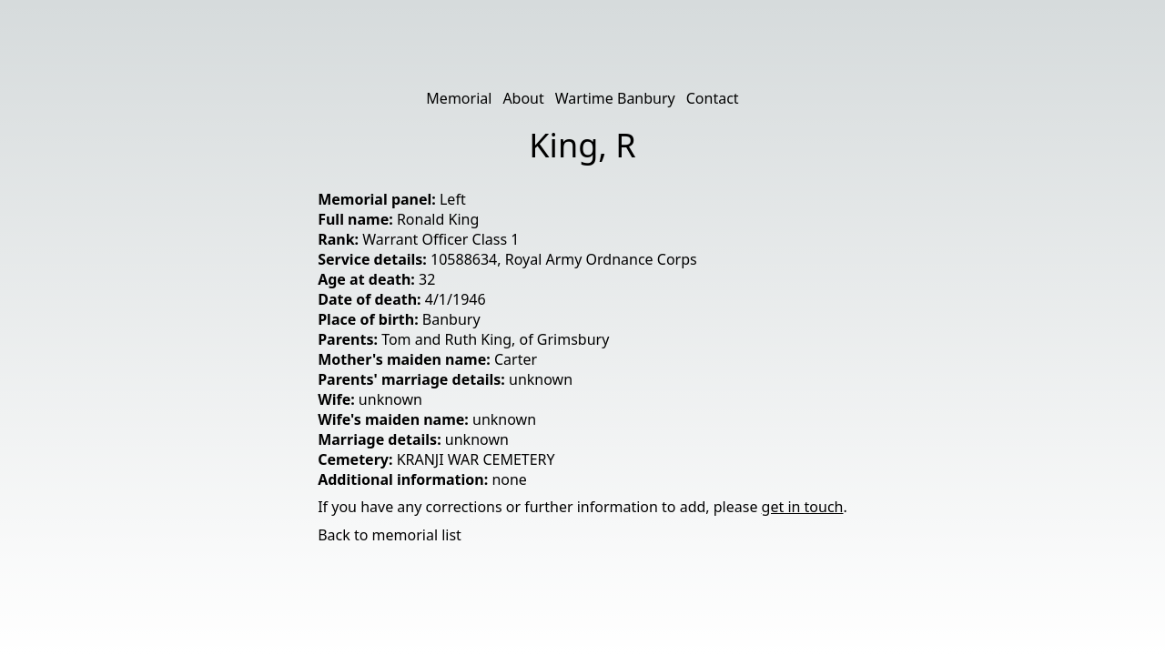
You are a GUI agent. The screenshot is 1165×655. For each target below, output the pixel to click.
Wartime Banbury (615, 98)
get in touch (803, 507)
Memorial (458, 98)
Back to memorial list (389, 535)
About (522, 98)
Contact (712, 98)
